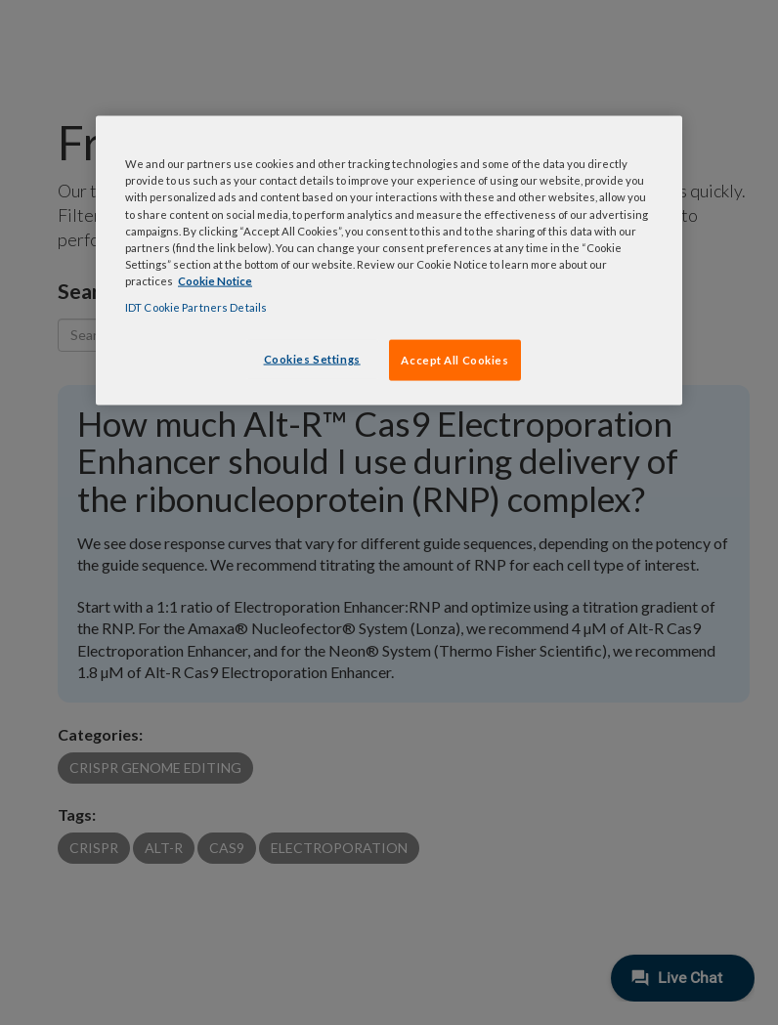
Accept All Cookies (454, 359)
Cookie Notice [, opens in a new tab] (215, 280)
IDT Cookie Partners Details (196, 306)
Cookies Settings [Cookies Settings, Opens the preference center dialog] (312, 358)
